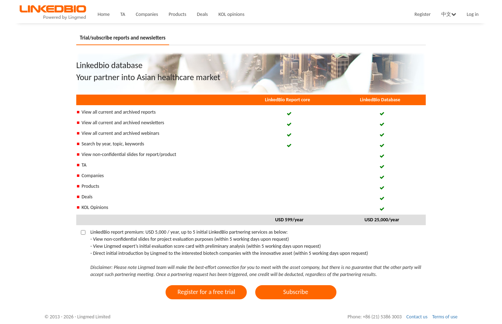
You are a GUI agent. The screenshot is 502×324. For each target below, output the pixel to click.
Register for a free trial (206, 292)
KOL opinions (232, 14)
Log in (473, 14)
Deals (202, 14)
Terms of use (445, 317)
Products (177, 14)
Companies (147, 14)
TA (122, 14)
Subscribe (295, 292)
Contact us (417, 317)
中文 (448, 14)
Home (104, 14)
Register (422, 14)
